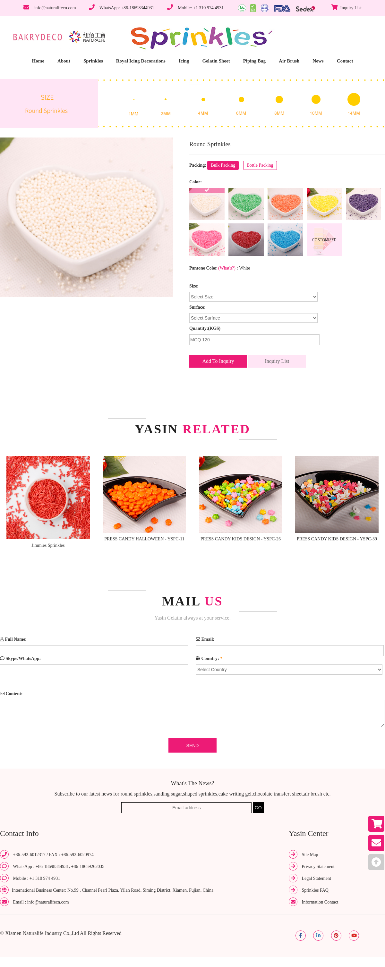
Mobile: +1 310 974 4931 (201, 7)
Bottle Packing (260, 165)
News (317, 60)
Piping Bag (254, 60)
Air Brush (289, 60)
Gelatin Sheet (216, 60)
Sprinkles (93, 60)
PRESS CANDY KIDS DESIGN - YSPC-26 (241, 539)
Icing (184, 60)
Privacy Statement (318, 866)
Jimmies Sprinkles (47, 545)
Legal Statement (316, 878)
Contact (345, 60)
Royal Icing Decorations (141, 60)
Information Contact (320, 902)
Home (38, 60)
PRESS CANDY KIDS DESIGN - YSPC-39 (337, 539)
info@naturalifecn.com (55, 7)
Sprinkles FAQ (315, 890)
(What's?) (226, 268)
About (63, 60)
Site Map (310, 854)
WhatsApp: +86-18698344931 (126, 7)
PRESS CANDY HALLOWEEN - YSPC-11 (144, 539)
